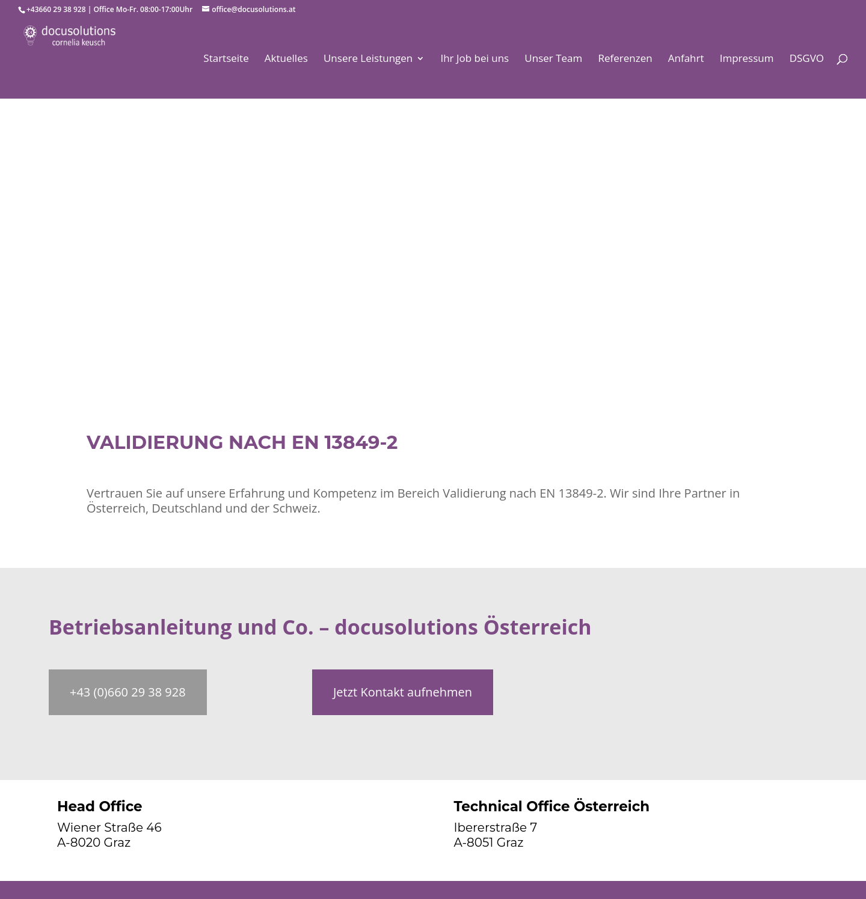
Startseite (225, 59)
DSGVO (807, 59)
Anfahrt (686, 59)
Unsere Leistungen (368, 59)
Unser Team (553, 59)
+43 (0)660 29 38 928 (128, 692)
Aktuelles (286, 59)
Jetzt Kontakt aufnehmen (402, 692)
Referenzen (625, 59)
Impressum (747, 59)
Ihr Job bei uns (474, 59)
